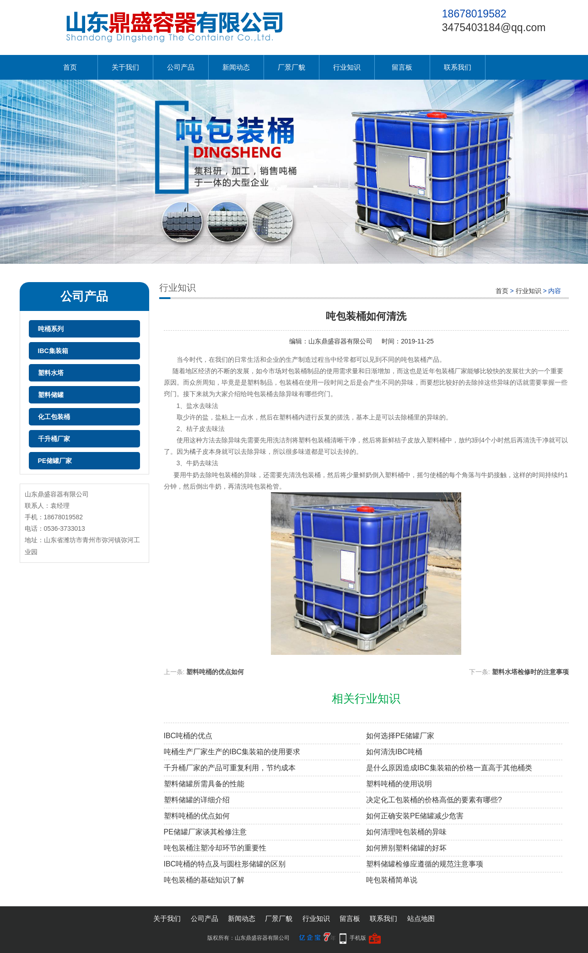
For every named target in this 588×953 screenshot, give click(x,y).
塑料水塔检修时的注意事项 (530, 671)
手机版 (358, 938)
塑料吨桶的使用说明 (399, 784)
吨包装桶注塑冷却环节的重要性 (215, 848)
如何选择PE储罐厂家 (400, 736)
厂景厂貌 (291, 67)
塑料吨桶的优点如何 (215, 671)
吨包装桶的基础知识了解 (204, 880)
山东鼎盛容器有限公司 (340, 341)
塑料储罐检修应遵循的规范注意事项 (424, 864)
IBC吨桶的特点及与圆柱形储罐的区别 (225, 864)
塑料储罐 (51, 394)
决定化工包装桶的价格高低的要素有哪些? (434, 800)
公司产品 (180, 67)
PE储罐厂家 (55, 460)
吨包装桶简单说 (391, 880)
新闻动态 (236, 67)
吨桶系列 (51, 328)
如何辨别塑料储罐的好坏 (406, 848)
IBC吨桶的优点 (188, 736)
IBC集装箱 (53, 350)
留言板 (402, 67)
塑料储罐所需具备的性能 (204, 784)
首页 (70, 67)
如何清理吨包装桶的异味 (406, 832)
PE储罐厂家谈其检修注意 (205, 832)
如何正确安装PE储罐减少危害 (415, 816)
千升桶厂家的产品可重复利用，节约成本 (230, 768)
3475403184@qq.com (494, 27)
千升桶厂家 (54, 438)
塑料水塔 (51, 372)
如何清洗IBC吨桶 (394, 752)
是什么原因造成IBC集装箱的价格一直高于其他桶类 (449, 768)
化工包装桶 (54, 416)
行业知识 (347, 67)
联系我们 (457, 67)
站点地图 (421, 918)
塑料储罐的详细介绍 (197, 800)
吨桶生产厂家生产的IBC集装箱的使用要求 (232, 752)
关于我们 (125, 67)
